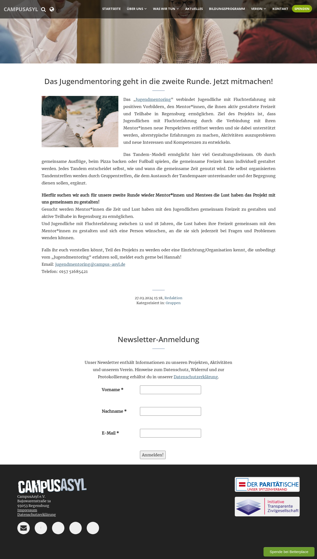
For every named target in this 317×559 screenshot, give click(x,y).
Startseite (111, 8)
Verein (257, 8)
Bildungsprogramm (227, 8)
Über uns (135, 8)
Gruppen (173, 303)
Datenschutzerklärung (196, 376)
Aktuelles (194, 8)
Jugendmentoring (153, 99)
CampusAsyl (21, 9)
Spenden (302, 8)
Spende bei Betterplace (289, 552)
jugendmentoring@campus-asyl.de (90, 264)
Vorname (112, 389)
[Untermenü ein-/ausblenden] (145, 8)
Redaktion (173, 298)
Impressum (27, 510)
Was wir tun (164, 8)
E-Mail (110, 433)
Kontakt (280, 8)
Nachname (114, 411)
